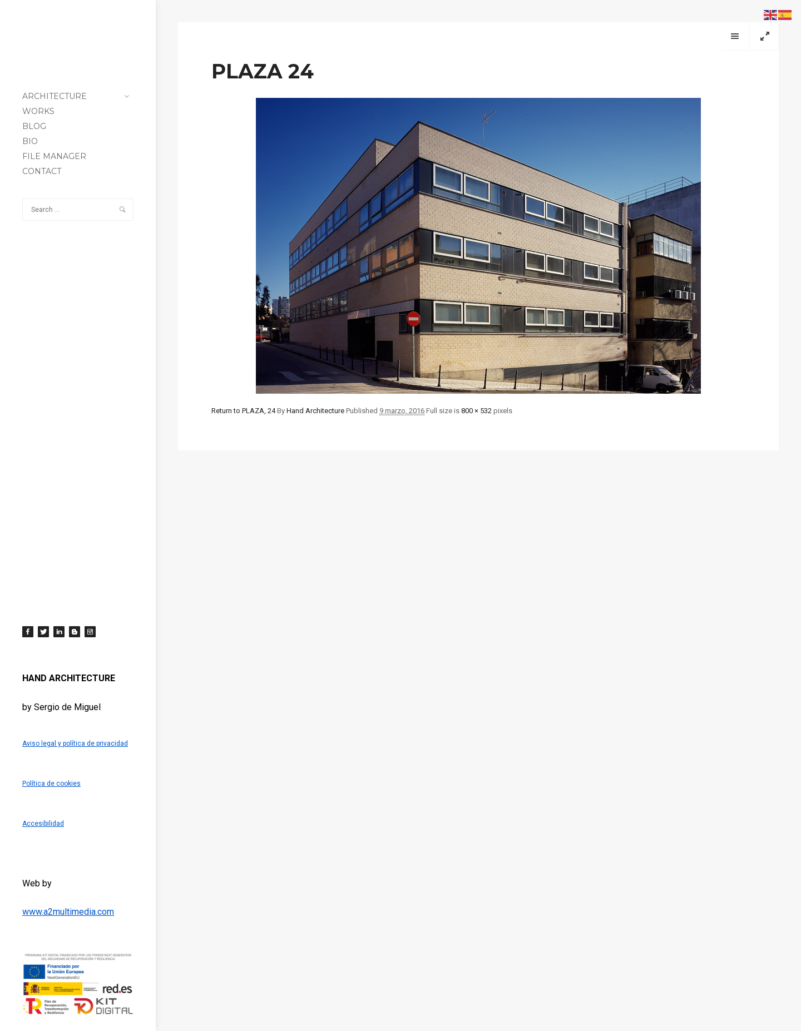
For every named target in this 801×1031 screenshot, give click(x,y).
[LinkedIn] (59, 631)
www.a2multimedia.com (68, 911)
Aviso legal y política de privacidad (75, 743)
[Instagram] (90, 631)
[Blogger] (74, 631)
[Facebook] (27, 631)
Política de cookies (51, 783)
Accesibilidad (43, 823)
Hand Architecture (315, 411)
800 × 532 (476, 411)
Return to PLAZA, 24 (243, 411)
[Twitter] (43, 631)
